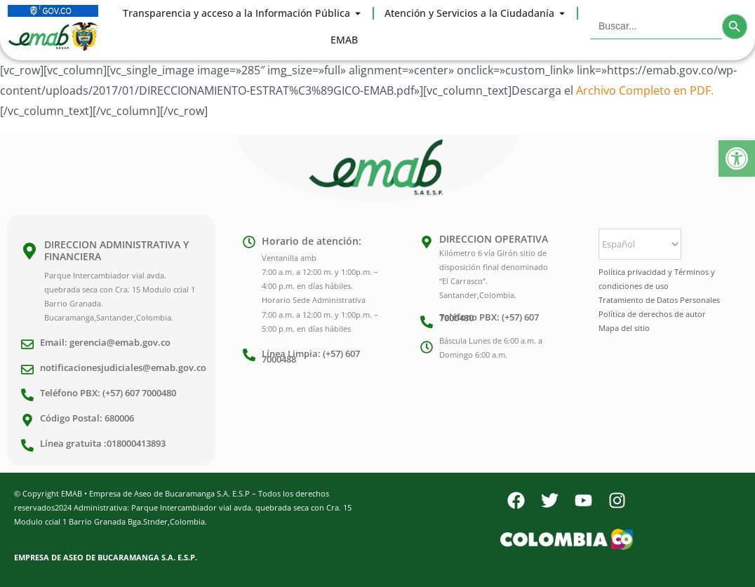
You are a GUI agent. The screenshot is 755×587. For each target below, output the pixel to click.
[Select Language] (640, 244)
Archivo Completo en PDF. (645, 90)
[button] (737, 158)
